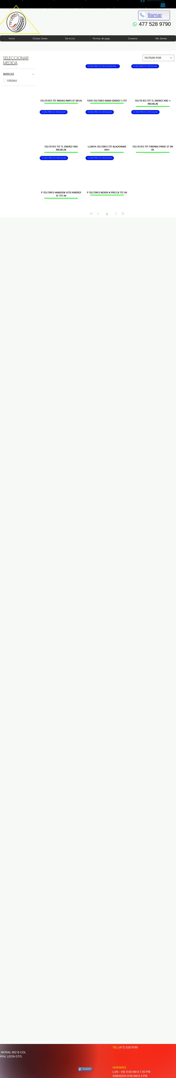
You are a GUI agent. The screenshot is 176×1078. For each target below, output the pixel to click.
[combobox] (158, 58)
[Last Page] (123, 213)
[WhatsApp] (134, 24)
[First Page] (91, 213)
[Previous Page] (98, 213)
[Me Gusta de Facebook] (90, 1055)
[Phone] (142, 15)
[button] (163, 4)
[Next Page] (116, 213)
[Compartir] (85, 1069)
